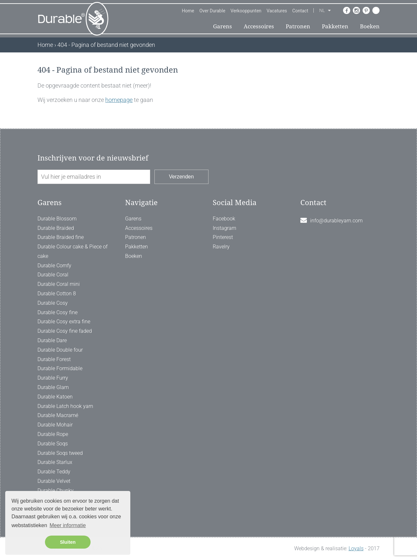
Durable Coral (52, 275)
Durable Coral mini (58, 284)
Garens (222, 26)
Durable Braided (55, 228)
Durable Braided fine (60, 237)
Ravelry (221, 247)
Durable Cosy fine (57, 312)
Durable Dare (52, 340)
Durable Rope (52, 434)
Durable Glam (53, 387)
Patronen (298, 26)
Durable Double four (60, 350)
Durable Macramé (57, 415)
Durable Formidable (59, 368)
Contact (300, 10)
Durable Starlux (54, 462)
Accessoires (259, 26)
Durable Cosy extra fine (63, 321)
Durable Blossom (57, 219)
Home (188, 10)
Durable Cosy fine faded (64, 331)
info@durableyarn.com (336, 220)
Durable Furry (52, 378)
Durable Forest (54, 359)
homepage (119, 99)
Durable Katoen (55, 397)
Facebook (224, 219)
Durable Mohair (55, 425)
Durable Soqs (52, 444)
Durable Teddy (53, 472)
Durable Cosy (52, 303)
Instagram (224, 228)
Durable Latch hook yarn (65, 406)
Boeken (370, 26)
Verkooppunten (246, 10)
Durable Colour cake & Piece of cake (72, 251)
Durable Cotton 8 (56, 293)
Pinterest (223, 237)
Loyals (356, 548)
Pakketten (335, 26)
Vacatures (276, 10)
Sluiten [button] (68, 542)
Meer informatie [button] (68, 525)
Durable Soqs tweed (60, 453)
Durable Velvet (53, 481)
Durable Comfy (54, 265)
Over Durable (212, 10)
